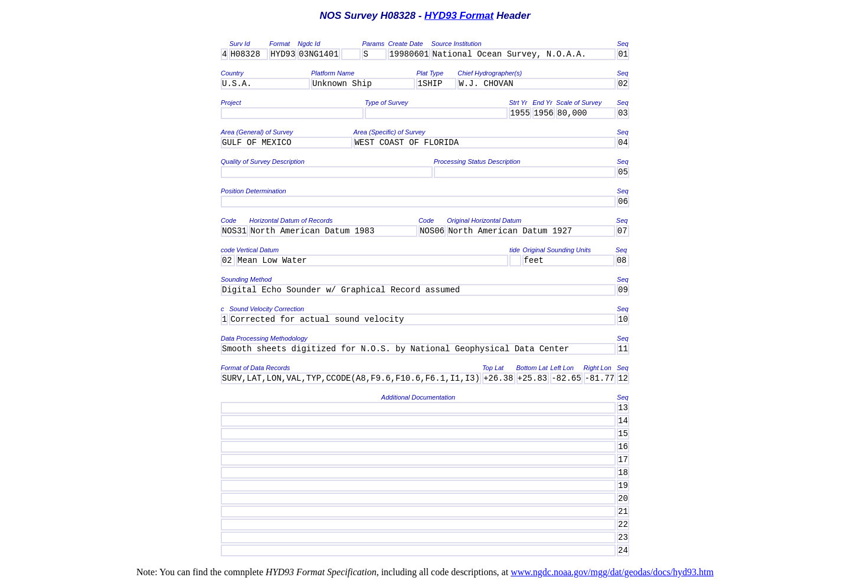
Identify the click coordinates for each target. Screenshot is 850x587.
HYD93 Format (458, 15)
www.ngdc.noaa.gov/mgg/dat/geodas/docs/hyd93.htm (612, 572)
